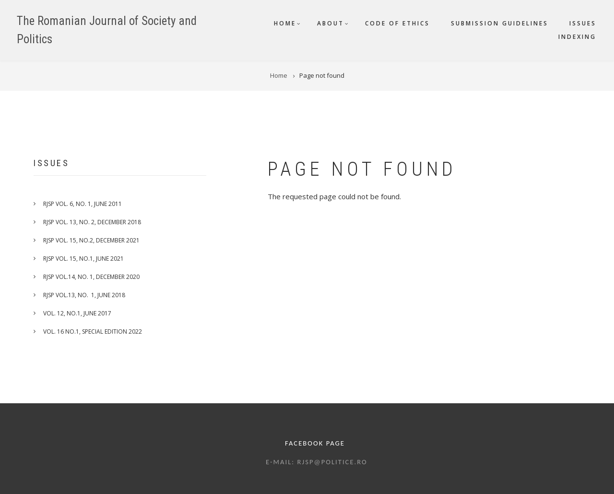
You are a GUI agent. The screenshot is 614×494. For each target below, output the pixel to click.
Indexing (577, 37)
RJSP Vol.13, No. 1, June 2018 (84, 295)
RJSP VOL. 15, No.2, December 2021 (91, 240)
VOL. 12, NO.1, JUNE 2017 (77, 313)
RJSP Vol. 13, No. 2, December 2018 (92, 222)
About (330, 23)
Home (285, 23)
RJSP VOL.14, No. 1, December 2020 (91, 277)
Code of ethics (397, 23)
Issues (582, 23)
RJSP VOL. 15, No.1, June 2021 (83, 258)
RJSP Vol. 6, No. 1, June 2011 (82, 204)
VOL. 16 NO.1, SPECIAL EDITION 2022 (92, 331)
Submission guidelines (499, 23)
